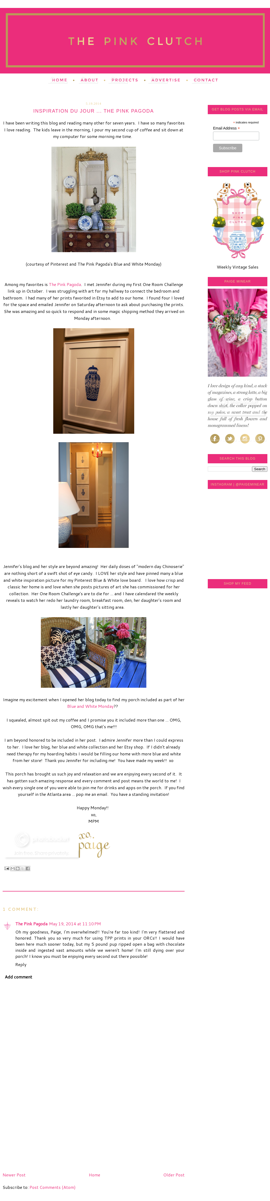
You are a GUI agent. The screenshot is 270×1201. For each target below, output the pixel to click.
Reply (20, 964)
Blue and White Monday (90, 706)
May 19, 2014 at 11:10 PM (75, 924)
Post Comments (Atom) (53, 1187)
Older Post (174, 1175)
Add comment (18, 977)
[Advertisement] (42, 1133)
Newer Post (14, 1175)
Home (94, 1175)
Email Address (226, 128)
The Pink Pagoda (65, 284)
